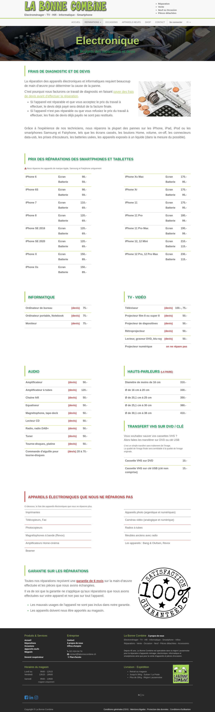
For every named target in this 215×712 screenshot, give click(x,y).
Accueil (27, 640)
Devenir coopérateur (33, 657)
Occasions (29, 646)
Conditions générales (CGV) (116, 709)
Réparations (30, 643)
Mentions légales (137, 709)
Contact (70, 640)
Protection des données (157, 709)
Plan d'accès (75, 657)
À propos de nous (75, 643)
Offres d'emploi (74, 646)
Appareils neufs (31, 649)
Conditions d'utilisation (180, 709)
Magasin (28, 652)
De (143, 695)
